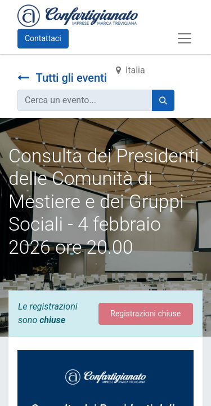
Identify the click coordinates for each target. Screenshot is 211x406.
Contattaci (43, 38)
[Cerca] (163, 100)
